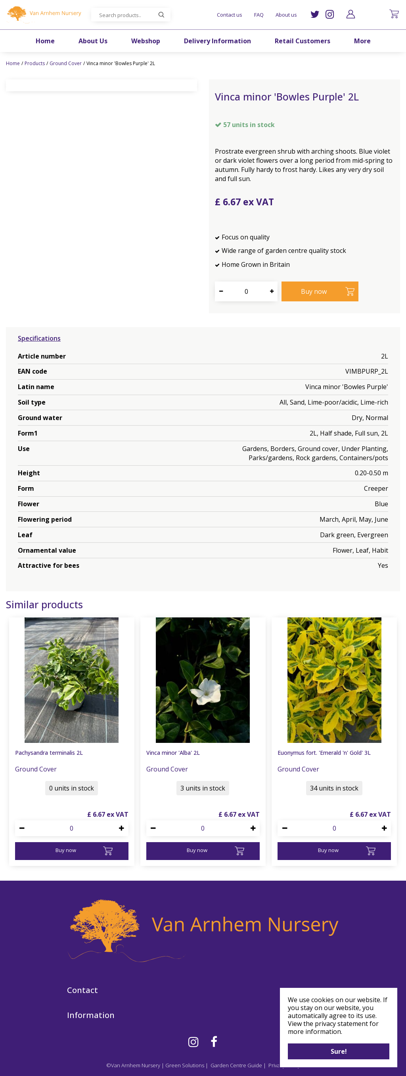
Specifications (39, 338)
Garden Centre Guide (236, 1065)
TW (315, 14)
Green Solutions (184, 1065)
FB (214, 1042)
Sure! (339, 1051)
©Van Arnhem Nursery (133, 1065)
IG (330, 14)
